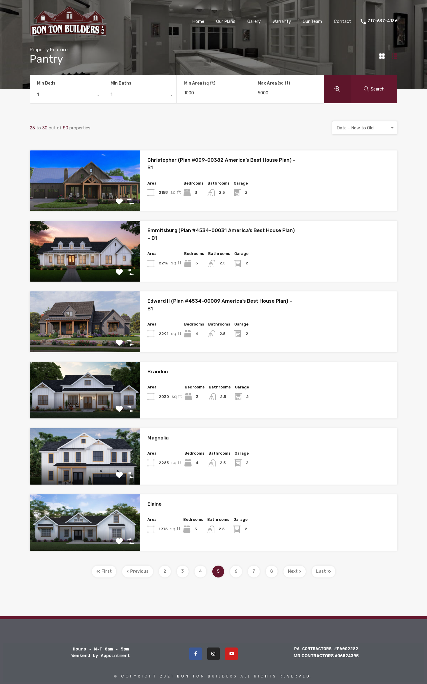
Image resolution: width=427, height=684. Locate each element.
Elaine (154, 504)
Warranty (282, 21)
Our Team (312, 21)
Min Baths (121, 83)
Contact (342, 21)
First (104, 571)
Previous (138, 571)
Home (198, 21)
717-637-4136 (382, 21)
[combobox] (66, 96)
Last (323, 571)
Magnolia (158, 438)
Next (294, 571)
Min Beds (46, 83)
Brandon (157, 371)
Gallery (254, 21)
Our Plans (225, 21)
